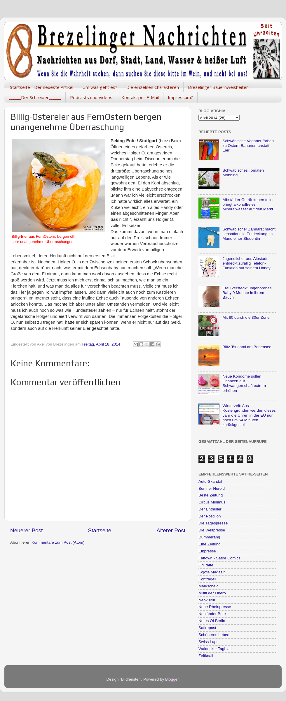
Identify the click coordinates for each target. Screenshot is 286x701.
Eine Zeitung (209, 544)
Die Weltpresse (211, 530)
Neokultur (206, 600)
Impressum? (180, 97)
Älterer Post (170, 530)
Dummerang (209, 537)
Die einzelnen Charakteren (152, 87)
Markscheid (208, 586)
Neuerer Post (26, 530)
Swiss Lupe (208, 642)
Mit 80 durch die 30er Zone (245, 317)
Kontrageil (207, 579)
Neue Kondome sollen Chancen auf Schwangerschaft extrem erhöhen (244, 383)
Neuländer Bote (212, 614)
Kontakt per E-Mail (140, 97)
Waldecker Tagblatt (215, 649)
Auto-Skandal (210, 481)
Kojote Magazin (212, 572)
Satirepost (207, 628)
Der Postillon (209, 516)
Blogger (172, 679)
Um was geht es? (99, 87)
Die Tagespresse (213, 523)
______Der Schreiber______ (35, 97)
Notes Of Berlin (211, 621)
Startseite (99, 530)
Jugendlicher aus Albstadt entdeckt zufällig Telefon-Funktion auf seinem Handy (246, 263)
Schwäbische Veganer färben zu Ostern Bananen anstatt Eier (248, 145)
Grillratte (205, 565)
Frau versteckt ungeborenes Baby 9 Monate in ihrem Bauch (246, 293)
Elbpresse (207, 551)
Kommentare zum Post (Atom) (58, 542)
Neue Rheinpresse (214, 607)
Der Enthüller (210, 509)
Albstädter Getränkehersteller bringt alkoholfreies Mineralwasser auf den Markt (248, 204)
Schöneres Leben (213, 635)
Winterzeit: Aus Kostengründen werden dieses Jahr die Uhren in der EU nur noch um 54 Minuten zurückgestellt (248, 415)
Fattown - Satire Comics (219, 558)
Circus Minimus (211, 502)
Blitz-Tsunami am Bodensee (246, 347)
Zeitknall (205, 656)
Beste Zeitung (210, 495)
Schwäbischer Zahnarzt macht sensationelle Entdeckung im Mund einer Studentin (248, 234)
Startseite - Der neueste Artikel (41, 87)
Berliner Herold (211, 488)
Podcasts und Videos (91, 97)
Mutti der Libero (212, 593)
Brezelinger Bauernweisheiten (218, 87)
